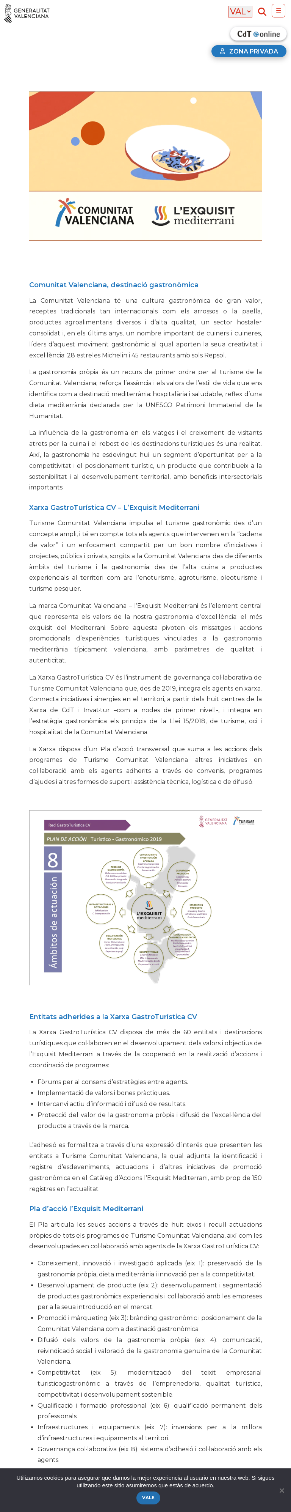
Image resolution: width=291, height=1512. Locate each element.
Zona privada (249, 51)
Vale (148, 1497)
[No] (281, 1490)
